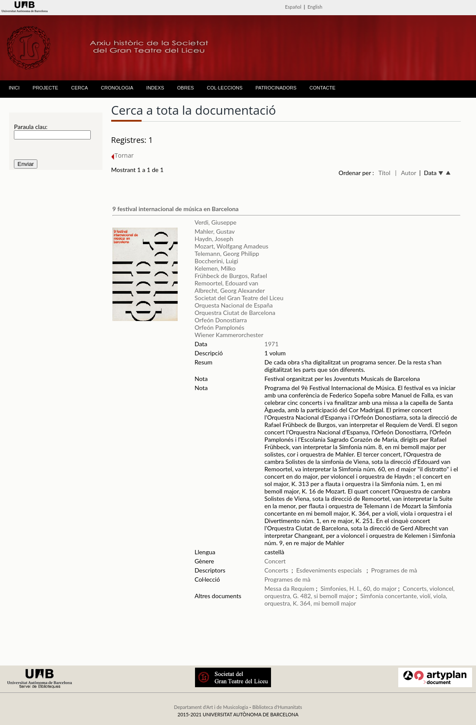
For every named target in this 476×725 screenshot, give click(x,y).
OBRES (185, 87)
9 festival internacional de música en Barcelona (175, 208)
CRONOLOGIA (117, 87)
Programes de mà (394, 570)
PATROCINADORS (275, 87)
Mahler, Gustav (215, 231)
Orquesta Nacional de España (234, 305)
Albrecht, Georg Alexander (230, 290)
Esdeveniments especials (330, 570)
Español (293, 7)
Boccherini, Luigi (216, 261)
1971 (271, 344)
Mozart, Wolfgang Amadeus (231, 246)
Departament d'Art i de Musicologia (211, 707)
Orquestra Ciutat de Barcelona (235, 312)
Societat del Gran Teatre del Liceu (239, 297)
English (314, 7)
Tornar (122, 155)
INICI (14, 87)
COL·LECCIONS (224, 87)
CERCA (79, 87)
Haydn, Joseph (214, 238)
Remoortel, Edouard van (226, 283)
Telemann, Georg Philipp (227, 253)
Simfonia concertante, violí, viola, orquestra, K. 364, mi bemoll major (355, 599)
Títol (384, 172)
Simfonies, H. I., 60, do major (359, 588)
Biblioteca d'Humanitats (277, 707)
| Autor (405, 172)
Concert (275, 561)
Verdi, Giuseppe (215, 222)
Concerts (276, 570)
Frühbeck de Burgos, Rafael (231, 275)
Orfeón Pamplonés (220, 327)
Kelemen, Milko (215, 268)
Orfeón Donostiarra (221, 320)
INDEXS (155, 87)
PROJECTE (45, 87)
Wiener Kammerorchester (229, 334)
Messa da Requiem (289, 588)
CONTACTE (323, 87)
